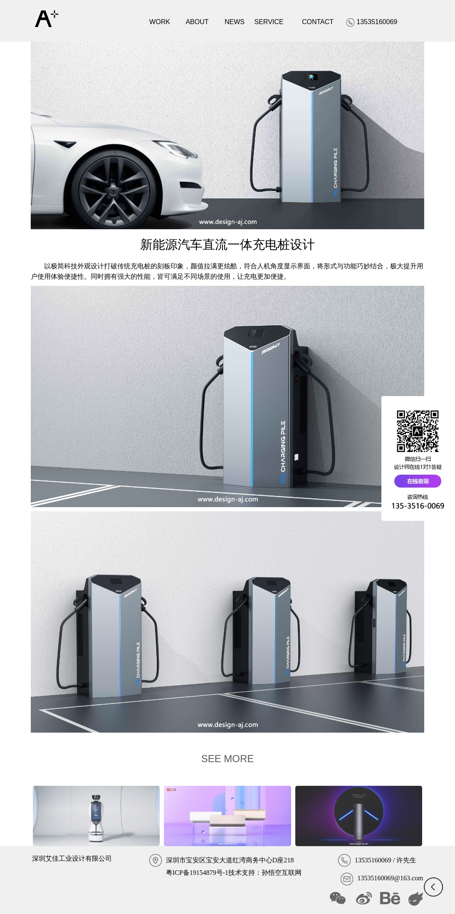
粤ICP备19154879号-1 (197, 872)
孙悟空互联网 (282, 872)
